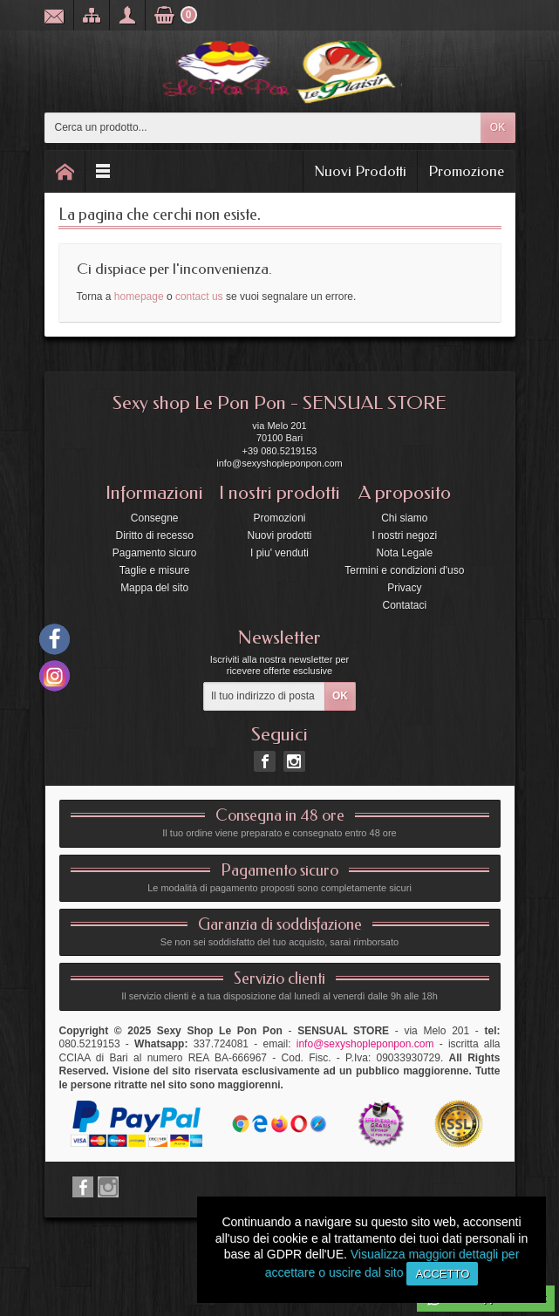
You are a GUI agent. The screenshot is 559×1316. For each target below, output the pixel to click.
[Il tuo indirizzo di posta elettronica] (264, 697)
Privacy (404, 588)
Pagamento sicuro (154, 553)
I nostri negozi (404, 535)
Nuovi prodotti (279, 535)
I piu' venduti (279, 553)
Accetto (442, 1273)
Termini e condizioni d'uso (404, 570)
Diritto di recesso (154, 535)
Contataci (404, 605)
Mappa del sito (154, 588)
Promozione (466, 171)
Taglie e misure (154, 570)
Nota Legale (404, 553)
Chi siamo (404, 518)
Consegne (155, 518)
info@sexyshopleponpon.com (365, 1044)
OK (497, 127)
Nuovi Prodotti (360, 171)
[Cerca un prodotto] (262, 128)
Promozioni (279, 518)
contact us (199, 296)
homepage (139, 296)
